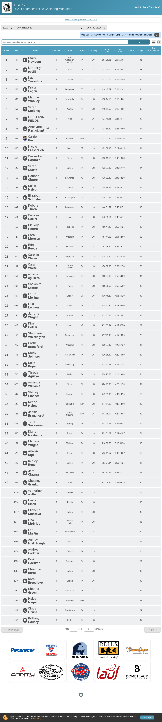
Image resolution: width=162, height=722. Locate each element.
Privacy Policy (36, 718)
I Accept (147, 717)
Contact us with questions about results (81, 20)
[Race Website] (8, 7)
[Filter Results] (154, 42)
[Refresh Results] (159, 42)
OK (157, 35)
